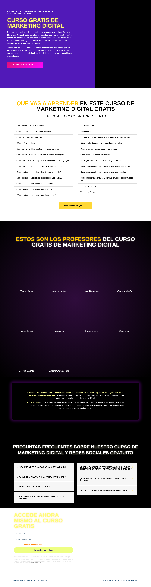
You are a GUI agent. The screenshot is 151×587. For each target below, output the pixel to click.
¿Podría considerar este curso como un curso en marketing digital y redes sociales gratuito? (106, 468)
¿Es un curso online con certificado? (37, 487)
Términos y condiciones (41, 580)
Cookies (29, 580)
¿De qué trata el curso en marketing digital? (41, 477)
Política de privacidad (33, 544)
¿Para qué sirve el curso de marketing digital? (42, 467)
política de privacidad (36, 562)
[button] (44, 467)
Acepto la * (29, 544)
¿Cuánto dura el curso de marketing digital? (104, 490)
